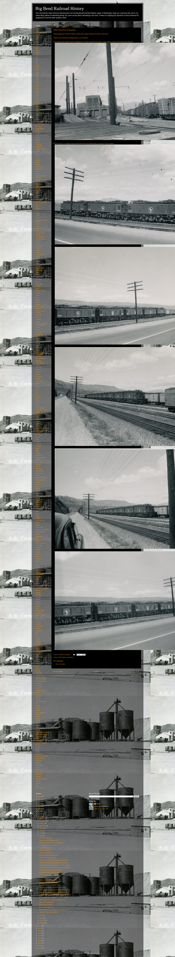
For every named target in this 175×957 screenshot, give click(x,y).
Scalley (38, 640)
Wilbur (37, 767)
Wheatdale (39, 760)
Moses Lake (39, 509)
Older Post (135, 671)
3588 (37, 66)
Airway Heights (40, 128)
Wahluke (38, 725)
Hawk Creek (39, 381)
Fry (37, 336)
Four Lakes (39, 332)
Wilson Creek (39, 772)
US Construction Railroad (40, 713)
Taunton (38, 697)
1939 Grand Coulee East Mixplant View (50, 872)
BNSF (37, 186)
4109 (37, 79)
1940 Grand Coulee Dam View (47, 857)
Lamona (38, 426)
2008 (39, 948)
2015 (39, 931)
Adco (37, 117)
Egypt (37, 302)
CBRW (38, 213)
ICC (37, 392)
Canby (38, 209)
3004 (37, 52)
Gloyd (37, 345)
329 (37, 61)
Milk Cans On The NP (45, 848)
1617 (37, 28)
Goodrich (38, 347)
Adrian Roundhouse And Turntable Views (50, 870)
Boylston (38, 191)
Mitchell (38, 482)
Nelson (38, 518)
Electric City (39, 306)
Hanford (38, 372)
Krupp (37, 419)
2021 (39, 809)
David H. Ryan (40, 268)
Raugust (38, 592)
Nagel (37, 513)
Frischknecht (39, 334)
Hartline (38, 378)
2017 (39, 926)
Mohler (38, 484)
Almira (37, 133)
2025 (39, 799)
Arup (37, 153)
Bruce (37, 197)
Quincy (38, 583)
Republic (38, 603)
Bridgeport (39, 195)
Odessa (38, 540)
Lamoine (38, 423)
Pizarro (38, 567)
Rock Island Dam (41, 619)
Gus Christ (39, 367)
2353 (37, 39)
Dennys (38, 275)
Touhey (38, 706)
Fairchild (38, 319)
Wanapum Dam (40, 727)
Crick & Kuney (40, 254)
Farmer (38, 321)
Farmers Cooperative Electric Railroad (42, 324)
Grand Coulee (40, 352)
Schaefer (38, 642)
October (41, 823)
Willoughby (39, 770)
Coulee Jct (39, 248)
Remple (38, 601)
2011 (39, 940)
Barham (38, 164)
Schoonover (39, 646)
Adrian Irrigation (40, 124)
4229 (37, 88)
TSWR (38, 710)
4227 (37, 86)
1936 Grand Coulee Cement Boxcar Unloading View (53, 909)
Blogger (97, 953)
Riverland (38, 613)
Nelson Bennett (40, 520)
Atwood (38, 155)
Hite (37, 390)
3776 (37, 73)
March (41, 918)
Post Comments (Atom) (67, 675)
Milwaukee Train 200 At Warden (48, 882)
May (40, 835)
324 (37, 57)
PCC (37, 563)
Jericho (38, 405)
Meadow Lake (40, 471)
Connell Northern (41, 239)
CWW (37, 263)
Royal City (39, 631)
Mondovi (38, 491)
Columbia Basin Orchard (40, 233)
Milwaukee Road (40, 480)
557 (37, 91)
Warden (38, 730)
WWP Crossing (40, 787)
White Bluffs (39, 765)
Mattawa (38, 464)
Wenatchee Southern (42, 756)
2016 (39, 928)
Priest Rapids (39, 574)
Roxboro (38, 628)
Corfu (37, 243)
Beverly (38, 173)
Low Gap (38, 446)
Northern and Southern (42, 529)
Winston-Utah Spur (41, 779)
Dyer (37, 297)
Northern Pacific (40, 531)
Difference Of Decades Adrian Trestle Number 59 (53, 887)
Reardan (38, 595)
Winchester (39, 774)
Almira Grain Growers (42, 135)
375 (37, 70)
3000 (37, 50)
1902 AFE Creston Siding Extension (49, 912)
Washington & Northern (42, 732)
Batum (38, 171)
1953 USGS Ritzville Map (46, 902)
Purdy (37, 579)
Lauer (37, 430)
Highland (38, 383)
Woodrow (38, 783)
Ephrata (38, 308)
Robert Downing (40, 615)
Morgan (38, 500)
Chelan (38, 224)
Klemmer (38, 414)
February (42, 920)
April (40, 915)
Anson (37, 142)
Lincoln (38, 437)
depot (37, 277)
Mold (37, 486)
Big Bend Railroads (41, 179)
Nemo (37, 522)
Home (96, 671)
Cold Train (39, 228)
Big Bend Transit (40, 182)
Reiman (38, 599)
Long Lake (39, 444)
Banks (37, 162)
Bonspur (38, 188)
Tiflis (37, 703)
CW (37, 259)
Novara (38, 534)
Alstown (38, 137)
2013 (39, 935)
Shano (38, 664)
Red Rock (38, 597)
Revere (38, 606)
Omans (38, 547)
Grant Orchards (40, 358)
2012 (39, 938)
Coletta (38, 230)
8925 (37, 106)
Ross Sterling (39, 626)
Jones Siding (39, 408)
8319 (37, 100)
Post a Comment (60, 664)
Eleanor (38, 304)
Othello (38, 552)
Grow (37, 365)
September (42, 826)
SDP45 (98, 804)
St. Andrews (39, 683)
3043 (37, 55)
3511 (37, 64)
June (41, 833)
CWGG (38, 261)
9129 (37, 109)
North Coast (39, 527)
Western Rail (39, 758)
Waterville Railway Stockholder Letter (49, 885)
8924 (37, 104)
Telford (38, 699)
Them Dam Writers (41, 701)
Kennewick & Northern (42, 410)
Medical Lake (39, 473)
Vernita (38, 718)
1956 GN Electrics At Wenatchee (48, 880)
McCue (38, 466)
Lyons (37, 448)
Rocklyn (38, 624)
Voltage (38, 721)
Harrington (39, 376)
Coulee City (39, 245)
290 (37, 48)
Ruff (37, 635)
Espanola (38, 314)
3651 (37, 68)
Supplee (38, 694)
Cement (38, 218)
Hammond (39, 369)
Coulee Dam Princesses (46, 853)
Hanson (38, 374)
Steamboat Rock (40, 690)
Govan (38, 350)
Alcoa (37, 130)
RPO (37, 633)
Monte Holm (39, 495)
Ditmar (38, 281)
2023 (39, 804)
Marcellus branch (41, 457)
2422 (37, 41)
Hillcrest (38, 387)
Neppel (38, 525)
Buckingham (39, 200)
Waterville (38, 740)
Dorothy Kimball (40, 290)
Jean (37, 403)
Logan (37, 441)
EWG (37, 317)
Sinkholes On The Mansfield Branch (49, 877)
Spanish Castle (40, 675)
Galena (38, 339)
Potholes (38, 572)
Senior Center (40, 657)
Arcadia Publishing (41, 148)
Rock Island (39, 617)
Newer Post (58, 671)
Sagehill (38, 637)
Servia (37, 659)
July (40, 830)
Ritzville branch (40, 610)
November (42, 821)
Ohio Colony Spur (41, 543)
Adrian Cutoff (39, 121)
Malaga (38, 453)
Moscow (38, 504)
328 (37, 59)
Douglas (38, 293)
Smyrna (38, 670)
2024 (39, 801)
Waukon (38, 745)
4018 (37, 77)
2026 (39, 796)
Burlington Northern (41, 202)
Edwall (38, 299)
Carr (37, 211)
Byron (37, 204)
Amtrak (38, 139)
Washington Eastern (41, 734)
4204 (37, 82)
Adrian (38, 119)
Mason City (39, 462)
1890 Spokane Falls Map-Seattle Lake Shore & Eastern (54, 865)
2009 (39, 945)
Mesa (37, 475)
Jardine (38, 401)
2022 (39, 806)
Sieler (37, 666)
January (41, 922)
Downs (38, 295)
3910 (37, 75)
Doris (37, 288)
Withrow (38, 781)
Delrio (37, 272)
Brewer (38, 193)
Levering (38, 435)
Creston (38, 252)
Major (37, 450)
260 (37, 43)
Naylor (38, 516)
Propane (38, 576)
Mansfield (38, 455)
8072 (37, 97)
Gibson (38, 343)
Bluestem (38, 184)
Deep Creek (39, 270)
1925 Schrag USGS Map (46, 904)
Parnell (38, 561)
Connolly (38, 241)
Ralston (38, 590)
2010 (39, 943)
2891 (37, 46)
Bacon (37, 157)
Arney (37, 151)
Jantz (37, 399)
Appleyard (39, 146)
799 (37, 95)
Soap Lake (39, 673)
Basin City (39, 166)
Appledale (39, 144)
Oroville (38, 549)
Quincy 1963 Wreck (41, 586)
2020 (39, 811)
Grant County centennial (39, 355)
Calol (37, 206)
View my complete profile (101, 808)
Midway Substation (41, 477)
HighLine (38, 385)
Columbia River (40, 236)
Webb (37, 749)
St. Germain (39, 685)
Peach (37, 565)
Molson (38, 489)
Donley (38, 286)
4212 (37, 84)
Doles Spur (39, 284)
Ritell (37, 608)
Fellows (38, 327)
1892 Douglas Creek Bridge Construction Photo (52, 900)
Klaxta (37, 412)
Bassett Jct (39, 169)
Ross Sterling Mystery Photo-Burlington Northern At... (54, 897)
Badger (38, 160)
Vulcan (38, 723)
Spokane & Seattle (41, 681)
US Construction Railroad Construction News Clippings (54, 867)
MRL (37, 511)
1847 (37, 31)
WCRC (38, 747)
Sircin (37, 668)
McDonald (39, 468)
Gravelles (38, 360)
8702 (37, 102)
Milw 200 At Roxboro (45, 850)
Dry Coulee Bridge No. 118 (46, 907)
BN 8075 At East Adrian (45, 838)
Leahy (37, 432)
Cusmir (38, 257)
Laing (37, 421)
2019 (39, 813)
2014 (39, 933)
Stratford (38, 692)
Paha (37, 556)
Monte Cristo (39, 493)
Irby (37, 394)
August (41, 828)
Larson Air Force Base (42, 428)
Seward (38, 661)
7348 (37, 93)
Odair (37, 538)
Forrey (38, 330)
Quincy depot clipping (42, 588)
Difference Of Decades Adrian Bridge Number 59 (52, 892)
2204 (37, 37)
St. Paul (38, 688)
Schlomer (38, 644)
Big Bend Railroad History (59, 8)
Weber (38, 751)
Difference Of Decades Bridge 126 (48, 855)
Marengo (38, 459)
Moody (38, 498)
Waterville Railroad (41, 743)
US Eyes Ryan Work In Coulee (47, 845)
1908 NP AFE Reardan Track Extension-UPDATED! (53, 860)
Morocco (38, 502)
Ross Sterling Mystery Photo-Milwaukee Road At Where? (55, 895)
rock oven (38, 622)
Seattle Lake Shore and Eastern (41, 651)
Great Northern (62, 657)
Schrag (38, 649)
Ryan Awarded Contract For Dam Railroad (51, 843)
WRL (37, 785)
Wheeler (38, 763)
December (42, 818)
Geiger (38, 341)
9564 (37, 111)
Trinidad (38, 708)
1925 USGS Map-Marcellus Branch (49, 875)
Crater (37, 250)
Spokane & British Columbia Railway (41, 678)
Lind (37, 439)
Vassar (38, 716)
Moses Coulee (40, 507)
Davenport (39, 266)
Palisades (38, 559)
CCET (37, 215)
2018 (39, 816)
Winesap (38, 776)
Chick (37, 226)
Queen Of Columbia (41, 581)
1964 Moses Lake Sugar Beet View (49, 840)
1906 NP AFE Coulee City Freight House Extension (53, 862)
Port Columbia (40, 570)
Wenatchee (70, 657)
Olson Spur (39, 545)
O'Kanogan (39, 536)
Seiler (37, 655)
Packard (38, 554)
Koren (37, 417)
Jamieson (38, 396)
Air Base (38, 126)
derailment (39, 279)
